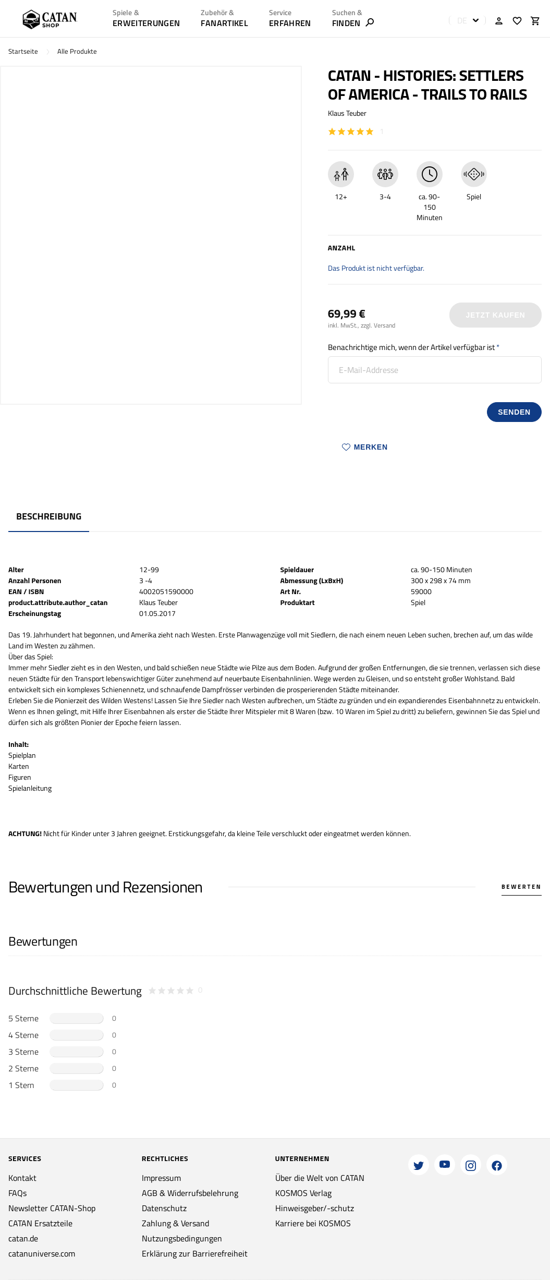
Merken (365, 447)
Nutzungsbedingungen (182, 1238)
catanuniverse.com (41, 1253)
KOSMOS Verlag (303, 1193)
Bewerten (522, 887)
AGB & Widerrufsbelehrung (190, 1193)
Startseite (23, 51)
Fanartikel (224, 23)
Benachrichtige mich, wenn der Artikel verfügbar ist (411, 347)
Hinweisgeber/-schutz (314, 1208)
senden (514, 412)
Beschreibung (48, 516)
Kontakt (22, 1178)
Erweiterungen (146, 23)
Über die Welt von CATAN (319, 1178)
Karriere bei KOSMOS (313, 1223)
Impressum (161, 1178)
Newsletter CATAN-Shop (51, 1208)
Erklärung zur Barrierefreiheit (195, 1253)
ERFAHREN (290, 23)
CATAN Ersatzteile (40, 1223)
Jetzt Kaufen (495, 315)
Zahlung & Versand (175, 1223)
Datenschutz (164, 1208)
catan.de (23, 1238)
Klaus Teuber (347, 112)
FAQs (17, 1193)
